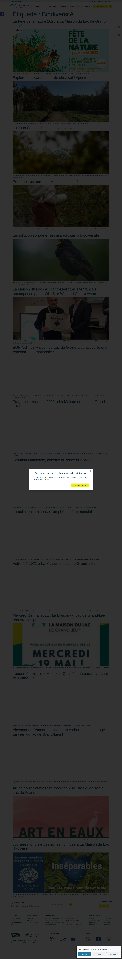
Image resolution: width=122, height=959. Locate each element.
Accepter (84, 954)
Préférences (112, 954)
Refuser (99, 954)
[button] (90, 471)
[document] (61, 479)
